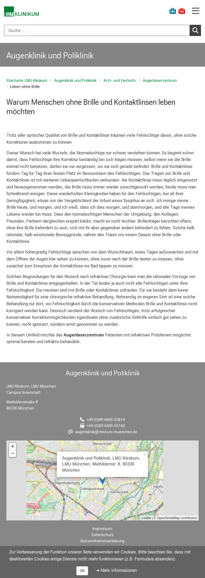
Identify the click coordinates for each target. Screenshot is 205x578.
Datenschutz (103, 535)
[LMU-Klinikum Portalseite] (22, 11)
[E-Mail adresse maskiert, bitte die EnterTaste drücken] (102, 432)
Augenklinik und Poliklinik (75, 80)
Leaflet (146, 518)
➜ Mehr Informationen (116, 570)
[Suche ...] (97, 30)
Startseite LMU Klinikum (26, 80)
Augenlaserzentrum (160, 80)
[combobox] (102, 30)
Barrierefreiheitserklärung (102, 541)
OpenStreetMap (168, 518)
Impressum (102, 529)
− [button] (12, 453)
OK (82, 571)
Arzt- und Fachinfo (120, 80)
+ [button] (12, 446)
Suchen (196, 30)
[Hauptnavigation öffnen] (195, 11)
